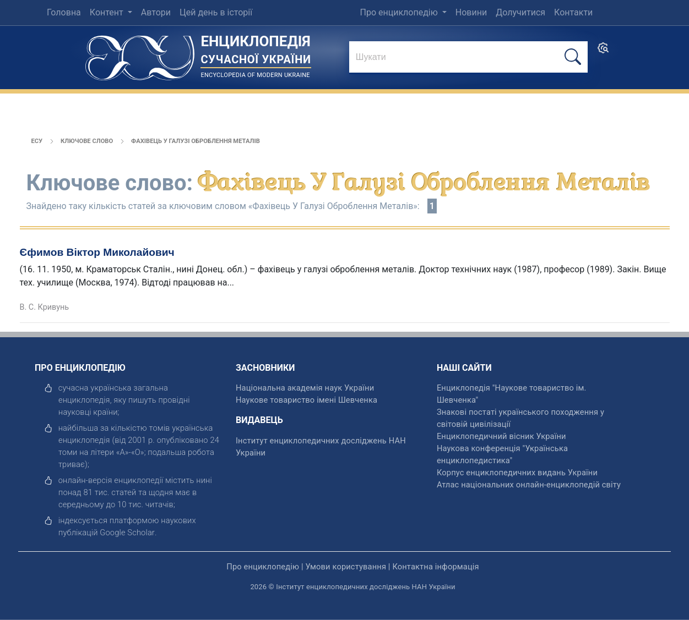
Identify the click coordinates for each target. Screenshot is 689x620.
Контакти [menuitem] (573, 12)
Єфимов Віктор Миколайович (97, 252)
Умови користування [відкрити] (345, 567)
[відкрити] (127, 532)
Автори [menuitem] (156, 12)
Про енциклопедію (400, 12)
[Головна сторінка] (139, 54)
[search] (603, 51)
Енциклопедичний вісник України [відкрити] (501, 436)
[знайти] (468, 57)
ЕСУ (37, 141)
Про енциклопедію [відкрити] (262, 567)
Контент (108, 12)
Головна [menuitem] (64, 12)
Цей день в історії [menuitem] (216, 12)
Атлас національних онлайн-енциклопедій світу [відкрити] (529, 485)
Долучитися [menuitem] (520, 12)
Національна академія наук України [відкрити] (305, 388)
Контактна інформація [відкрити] (435, 567)
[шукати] (573, 57)
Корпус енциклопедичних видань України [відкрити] (517, 473)
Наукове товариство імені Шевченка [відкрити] (306, 400)
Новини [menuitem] (471, 12)
